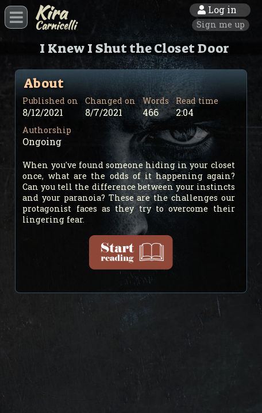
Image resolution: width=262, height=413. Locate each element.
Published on (50, 100)
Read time (197, 100)
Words (155, 100)
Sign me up (220, 24)
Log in (217, 9)
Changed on (110, 100)
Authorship (46, 129)
